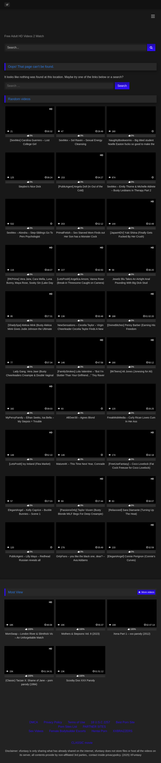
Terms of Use (76, 722)
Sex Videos (36, 731)
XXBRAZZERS (122, 731)
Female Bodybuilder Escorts (67, 731)
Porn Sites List (67, 726)
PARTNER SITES (94, 726)
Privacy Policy (53, 722)
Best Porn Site (125, 722)
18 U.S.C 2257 (100, 722)
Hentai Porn (99, 731)
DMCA (33, 722)
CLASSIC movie (82, 742)
